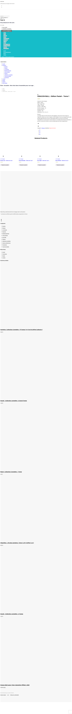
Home (3, 88)
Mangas (4, 34)
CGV (8, 706)
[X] (39, 131)
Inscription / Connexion (6, 28)
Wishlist (3, 81)
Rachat (4, 53)
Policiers (6, 73)
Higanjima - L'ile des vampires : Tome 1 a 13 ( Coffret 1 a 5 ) (17, 554)
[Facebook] (39, 130)
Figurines (4, 37)
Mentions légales (3, 706)
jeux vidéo (5, 41)
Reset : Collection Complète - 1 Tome (11, 483)
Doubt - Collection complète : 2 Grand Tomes (13, 412)
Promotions (5, 47)
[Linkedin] (39, 134)
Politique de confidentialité (14, 706)
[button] (2, 25)
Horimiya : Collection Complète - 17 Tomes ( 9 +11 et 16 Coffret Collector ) (21, 341)
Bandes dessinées (6, 38)
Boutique (4, 65)
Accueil (4, 50)
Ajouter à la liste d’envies (38, 123)
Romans (4, 33)
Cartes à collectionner (6, 45)
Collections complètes (6, 44)
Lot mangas (5, 35)
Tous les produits (6, 48)
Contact (4, 54)
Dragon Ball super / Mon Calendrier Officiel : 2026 (14, 696)
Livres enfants (5, 40)
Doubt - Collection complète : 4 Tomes (11, 625)
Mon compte (4, 27)
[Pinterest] (39, 133)
